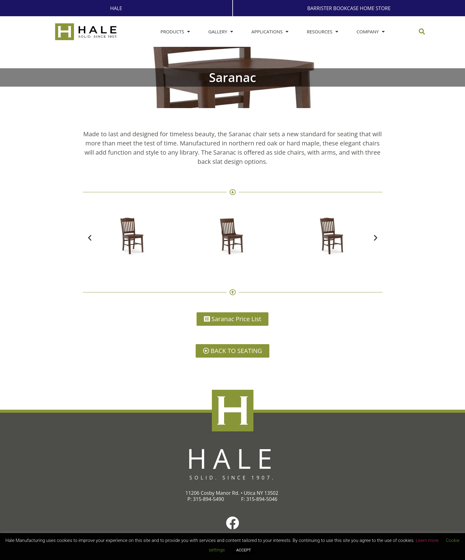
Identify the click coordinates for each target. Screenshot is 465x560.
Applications (269, 31)
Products (175, 31)
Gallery (220, 31)
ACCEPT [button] (243, 550)
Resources (322, 31)
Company (370, 31)
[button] (422, 31)
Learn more (427, 540)
